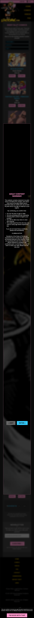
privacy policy (17, 610)
